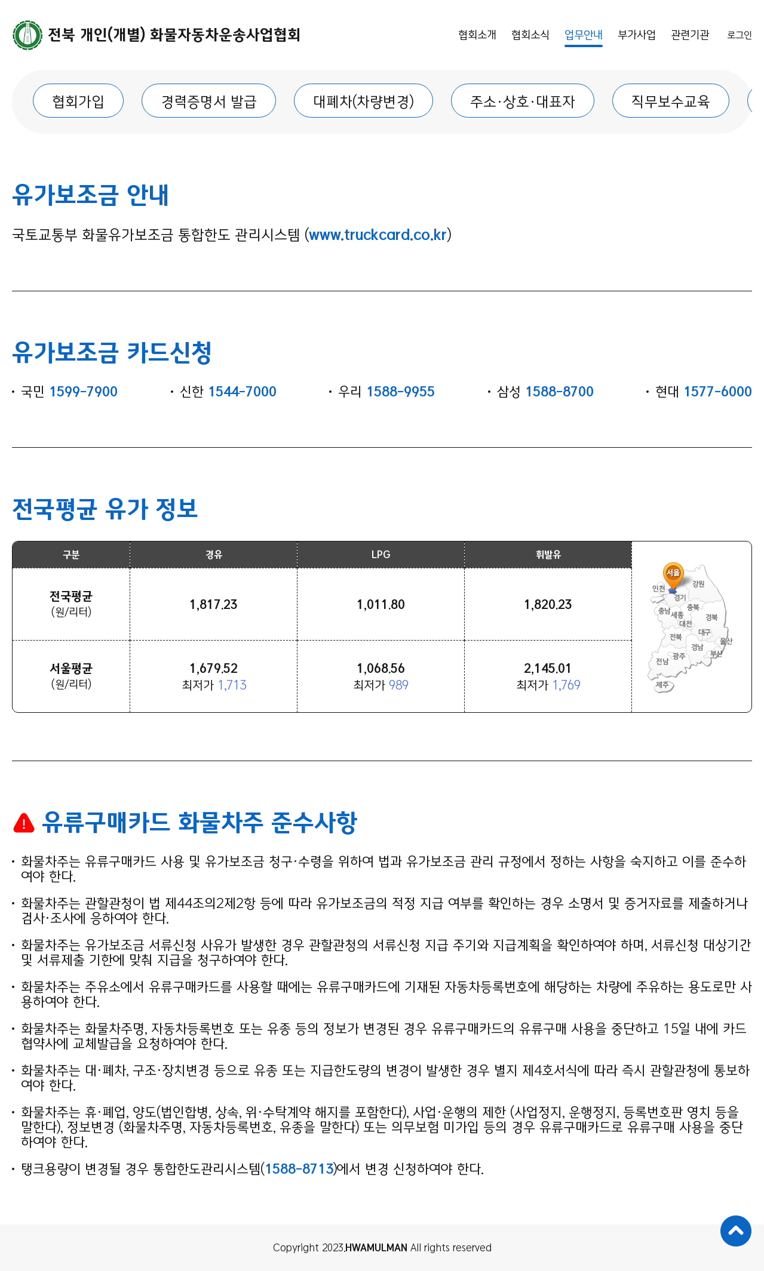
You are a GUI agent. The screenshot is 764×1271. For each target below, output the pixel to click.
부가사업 (637, 35)
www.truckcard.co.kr (378, 235)
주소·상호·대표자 (522, 102)
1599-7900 (83, 391)
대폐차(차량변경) (363, 102)
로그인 (739, 35)
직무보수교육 (670, 102)
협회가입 (78, 102)
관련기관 (690, 35)
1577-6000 (717, 391)
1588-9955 (400, 391)
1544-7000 (242, 391)
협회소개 (477, 35)
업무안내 (583, 35)
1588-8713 (299, 1169)
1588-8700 (559, 391)
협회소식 (530, 35)
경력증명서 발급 (209, 102)
